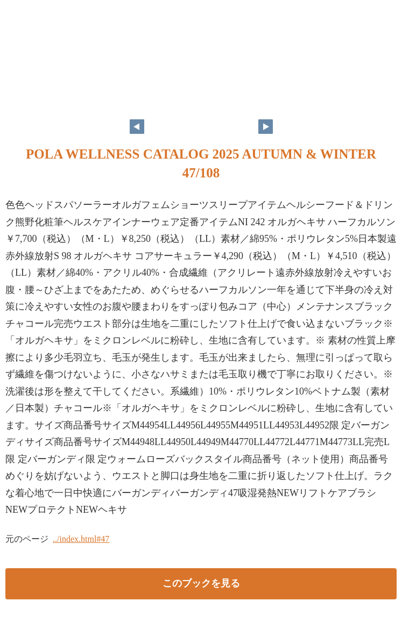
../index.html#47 (81, 538)
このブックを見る (201, 583)
